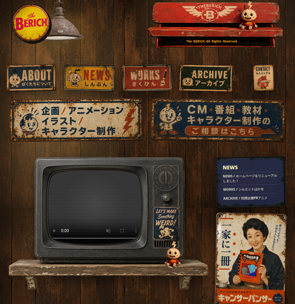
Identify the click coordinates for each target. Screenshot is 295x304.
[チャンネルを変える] (165, 178)
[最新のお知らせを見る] (251, 182)
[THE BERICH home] (31, 23)
